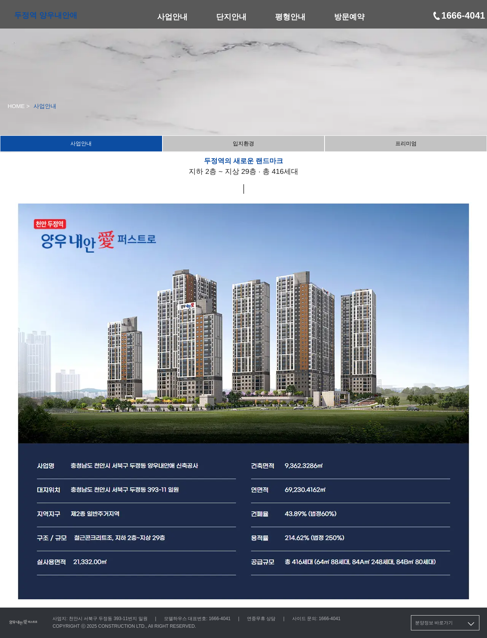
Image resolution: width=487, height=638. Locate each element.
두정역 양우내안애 (45, 15)
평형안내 (290, 17)
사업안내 (172, 17)
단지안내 (231, 17)
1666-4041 (458, 15)
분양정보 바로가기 (445, 623)
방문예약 (349, 17)
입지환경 (243, 143)
